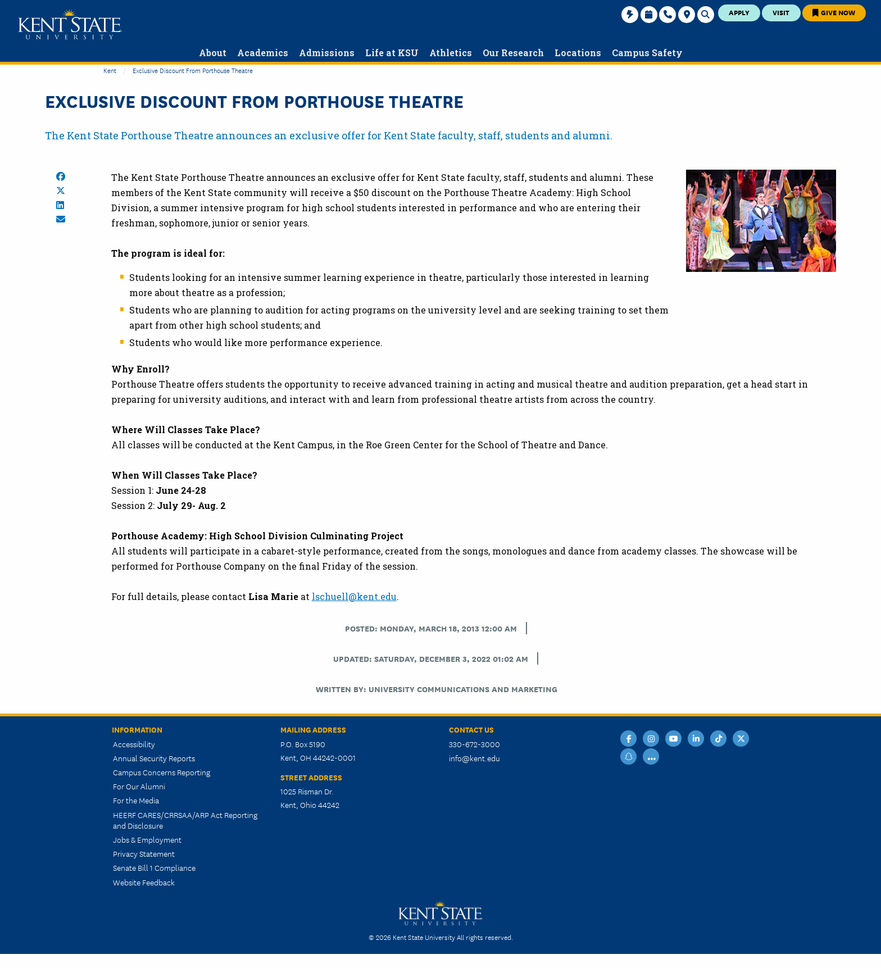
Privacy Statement (144, 853)
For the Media (136, 800)
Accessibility (134, 744)
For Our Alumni (139, 786)
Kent (109, 70)
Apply (739, 12)
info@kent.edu (474, 758)
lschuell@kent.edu (354, 596)
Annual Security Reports (154, 758)
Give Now (833, 12)
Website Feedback (144, 882)
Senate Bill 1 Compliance (154, 867)
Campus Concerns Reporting (161, 772)
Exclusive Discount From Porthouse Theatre (193, 70)
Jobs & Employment (147, 839)
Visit (781, 12)
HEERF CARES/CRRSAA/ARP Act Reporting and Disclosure (185, 819)
